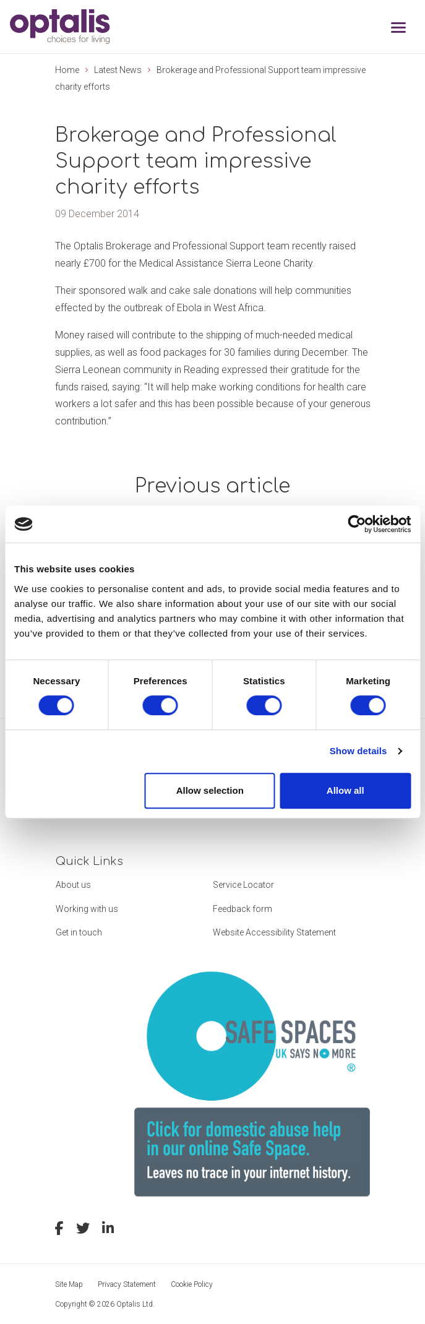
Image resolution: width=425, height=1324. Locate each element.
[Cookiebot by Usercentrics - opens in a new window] (357, 524)
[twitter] (83, 1230)
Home (67, 70)
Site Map (69, 1284)
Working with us (87, 909)
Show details (358, 751)
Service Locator (243, 885)
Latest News (118, 70)
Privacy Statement (127, 1284)
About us (73, 885)
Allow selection (210, 790)
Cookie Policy (192, 1284)
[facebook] (59, 1230)
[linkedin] (108, 1230)
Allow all (345, 790)
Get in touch (79, 932)
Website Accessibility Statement (274, 932)
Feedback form (242, 909)
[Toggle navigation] (398, 28)
